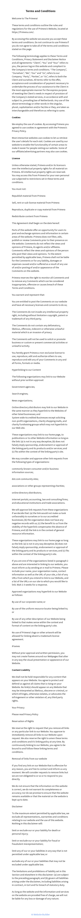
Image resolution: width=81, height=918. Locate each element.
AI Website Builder (40, 914)
